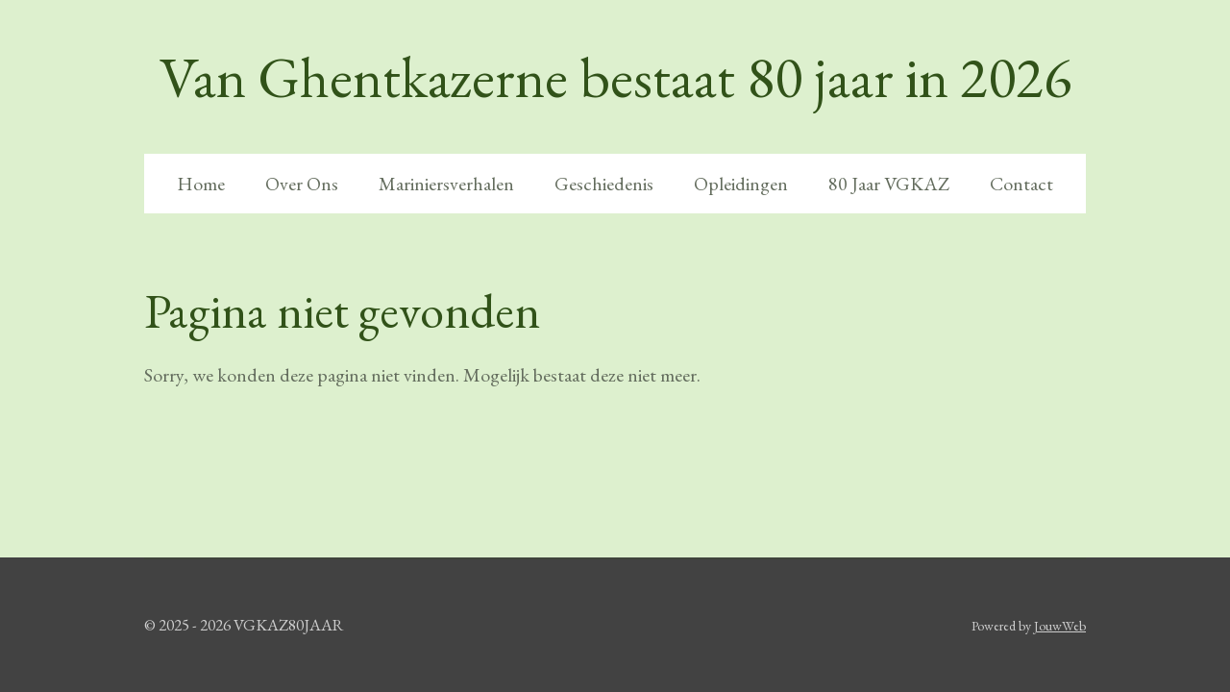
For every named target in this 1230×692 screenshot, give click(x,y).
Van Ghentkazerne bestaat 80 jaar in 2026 (615, 76)
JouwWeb (1060, 625)
